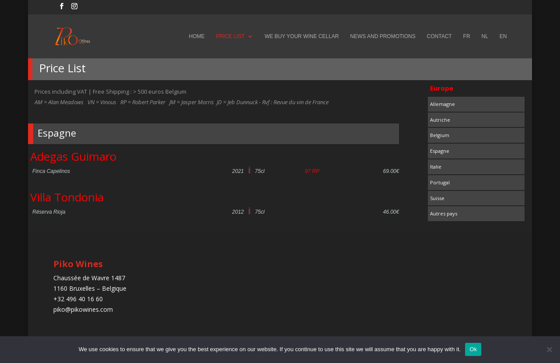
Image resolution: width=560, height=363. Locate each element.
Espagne (439, 151)
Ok (473, 349)
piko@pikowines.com (83, 309)
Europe (441, 88)
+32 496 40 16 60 (78, 299)
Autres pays (443, 213)
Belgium (439, 135)
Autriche (440, 119)
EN (503, 36)
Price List (230, 36)
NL (484, 36)
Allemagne (442, 104)
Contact (439, 36)
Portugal (440, 182)
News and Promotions (382, 36)
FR (466, 36)
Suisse (437, 198)
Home (197, 36)
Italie (435, 166)
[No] (549, 349)
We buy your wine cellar (302, 36)
